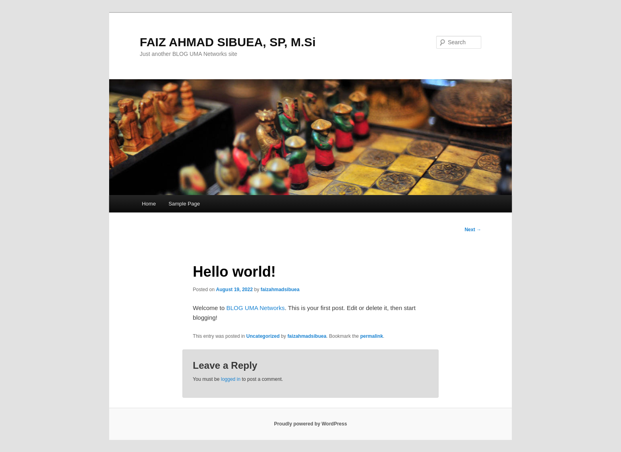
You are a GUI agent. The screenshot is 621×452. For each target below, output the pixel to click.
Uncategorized (263, 336)
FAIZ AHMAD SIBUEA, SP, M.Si (228, 42)
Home (149, 204)
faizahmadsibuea (280, 289)
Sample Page (184, 204)
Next (473, 229)
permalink (371, 336)
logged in (230, 379)
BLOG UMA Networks (255, 307)
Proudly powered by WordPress (310, 424)
